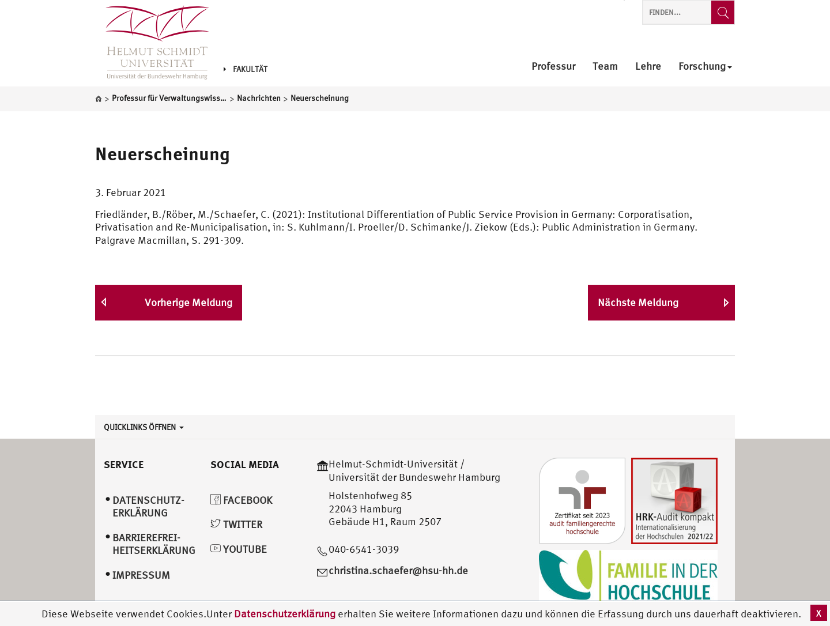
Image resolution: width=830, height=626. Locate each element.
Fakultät (245, 69)
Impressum (141, 575)
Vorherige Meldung (188, 302)
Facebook (241, 500)
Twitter (236, 524)
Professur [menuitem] (553, 66)
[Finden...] (722, 12)
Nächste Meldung (638, 302)
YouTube (238, 549)
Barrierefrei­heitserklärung (153, 544)
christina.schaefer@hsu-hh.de (398, 570)
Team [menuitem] (605, 66)
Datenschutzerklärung (284, 614)
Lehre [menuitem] (648, 66)
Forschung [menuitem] (705, 66)
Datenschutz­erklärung (148, 506)
